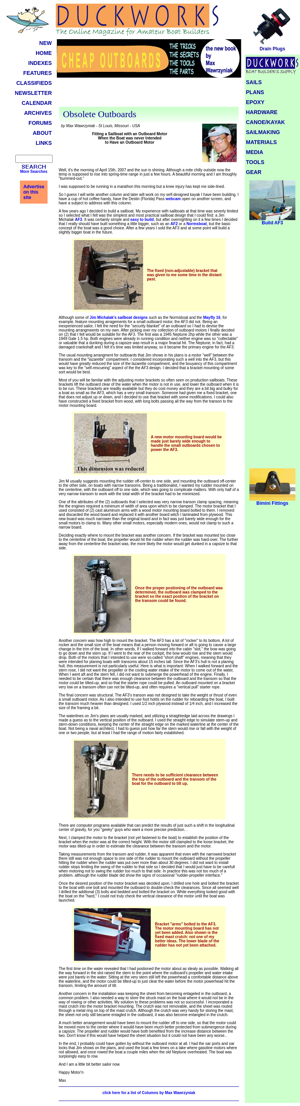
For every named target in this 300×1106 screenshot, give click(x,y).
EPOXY (255, 102)
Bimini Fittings (272, 501)
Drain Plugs (272, 46)
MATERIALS (261, 142)
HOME (44, 53)
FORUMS (40, 123)
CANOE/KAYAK (265, 122)
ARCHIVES (38, 113)
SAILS (254, 82)
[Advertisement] (149, 93)
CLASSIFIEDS (34, 83)
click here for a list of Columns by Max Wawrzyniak (148, 1093)
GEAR (253, 172)
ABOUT (42, 133)
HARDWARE (261, 112)
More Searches (33, 171)
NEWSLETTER (33, 93)
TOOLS (255, 162)
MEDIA (254, 152)
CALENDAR (36, 103)
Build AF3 (272, 221)
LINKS (44, 143)
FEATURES (37, 73)
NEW (45, 43)
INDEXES (40, 63)
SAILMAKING (263, 132)
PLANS (255, 92)
